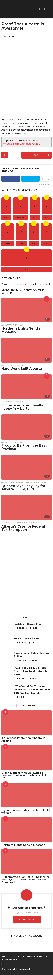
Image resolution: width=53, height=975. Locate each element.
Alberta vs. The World (22, 292)
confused (20, 217)
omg (46, 243)
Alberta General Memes (12, 482)
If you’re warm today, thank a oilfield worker (25, 811)
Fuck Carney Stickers (27, 638)
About (5, 956)
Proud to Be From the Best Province (24, 447)
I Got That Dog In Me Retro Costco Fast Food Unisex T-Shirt (30, 671)
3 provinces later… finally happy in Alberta (22, 407)
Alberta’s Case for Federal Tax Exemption (23, 528)
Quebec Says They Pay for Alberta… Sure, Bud (23, 487)
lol (33, 243)
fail (34, 217)
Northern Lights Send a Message (21, 330)
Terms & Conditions (38, 956)
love (21, 243)
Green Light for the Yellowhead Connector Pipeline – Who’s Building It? (25, 775)
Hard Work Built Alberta (21, 369)
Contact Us (17, 956)
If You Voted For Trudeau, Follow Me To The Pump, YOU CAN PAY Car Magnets (32, 689)
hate (6, 217)
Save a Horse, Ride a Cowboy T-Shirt (31, 655)
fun (46, 217)
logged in (21, 284)
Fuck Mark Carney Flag (28, 624)
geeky (7, 243)
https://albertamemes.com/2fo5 (21, 144)
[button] (45, 9)
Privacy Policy (9, 960)
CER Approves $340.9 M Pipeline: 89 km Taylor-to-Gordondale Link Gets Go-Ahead (25, 879)
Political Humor (32, 522)
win (26, 269)
